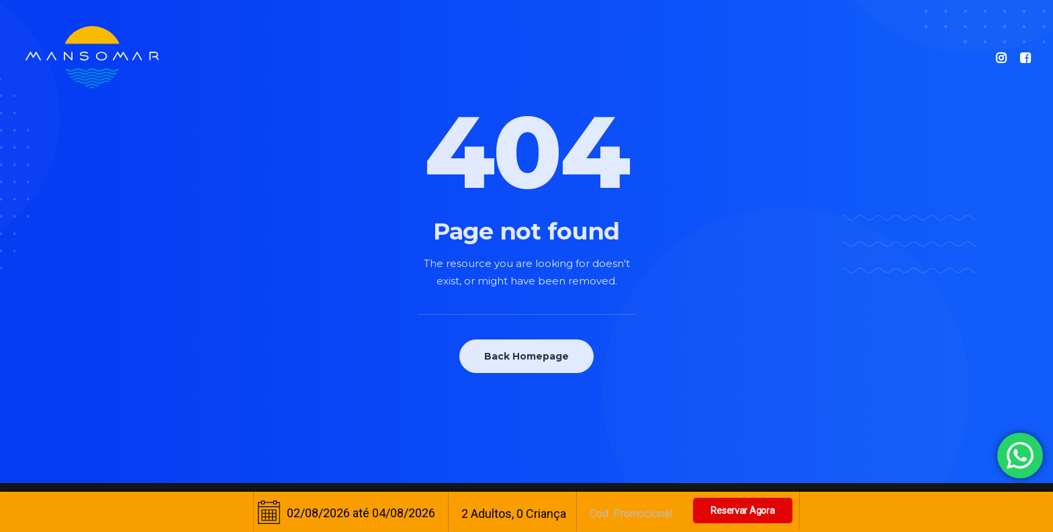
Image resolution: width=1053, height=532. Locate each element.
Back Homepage (526, 356)
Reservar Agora (742, 510)
